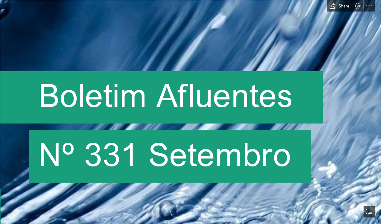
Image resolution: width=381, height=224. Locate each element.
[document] (190, 112)
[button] (339, 6)
